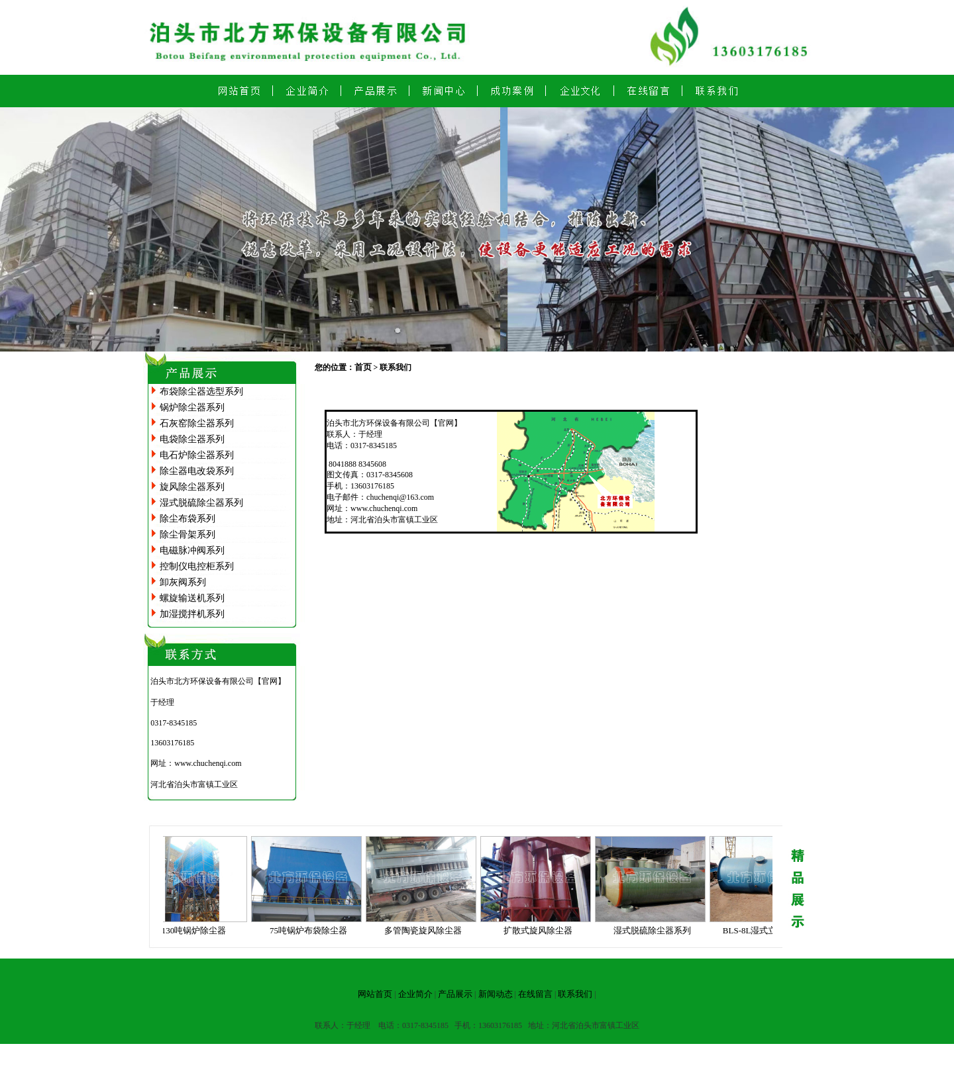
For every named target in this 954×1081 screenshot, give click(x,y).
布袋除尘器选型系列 (201, 392)
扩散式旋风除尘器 (541, 930)
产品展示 (455, 994)
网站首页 (375, 994)
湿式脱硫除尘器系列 (201, 503)
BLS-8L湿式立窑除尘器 (770, 930)
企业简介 (415, 994)
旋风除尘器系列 (192, 487)
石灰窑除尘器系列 (197, 423)
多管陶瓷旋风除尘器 (426, 930)
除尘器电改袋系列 (197, 471)
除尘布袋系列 (187, 519)
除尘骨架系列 (187, 535)
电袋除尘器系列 (192, 439)
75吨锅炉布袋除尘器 (311, 930)
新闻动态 (495, 994)
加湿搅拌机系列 (192, 614)
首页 (363, 367)
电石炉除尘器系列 (197, 455)
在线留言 (535, 994)
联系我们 (575, 994)
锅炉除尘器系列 (192, 407)
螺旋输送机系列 (192, 598)
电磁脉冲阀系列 (192, 550)
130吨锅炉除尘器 (197, 930)
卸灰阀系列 (183, 582)
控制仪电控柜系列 (197, 566)
